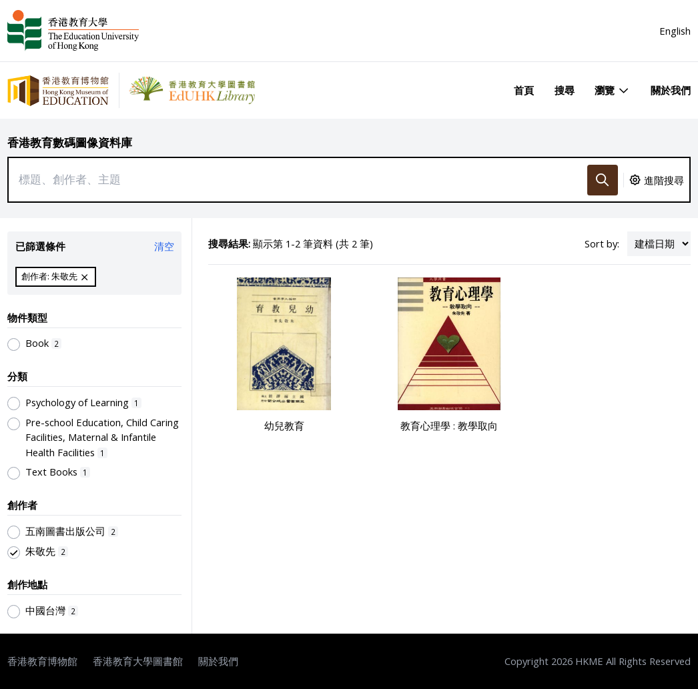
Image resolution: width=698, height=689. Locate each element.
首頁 (524, 90)
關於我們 (671, 90)
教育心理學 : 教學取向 (449, 425)
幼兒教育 (284, 425)
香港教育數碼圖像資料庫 (69, 142)
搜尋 (565, 90)
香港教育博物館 (42, 661)
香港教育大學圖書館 (138, 661)
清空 (164, 246)
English (675, 30)
